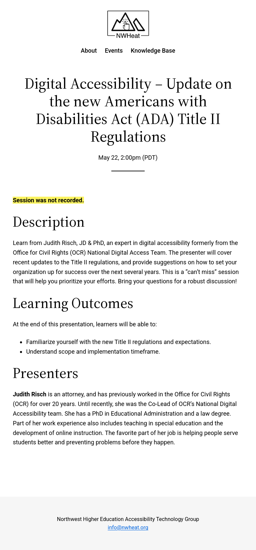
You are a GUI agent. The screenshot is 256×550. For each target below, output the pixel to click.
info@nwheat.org (128, 527)
